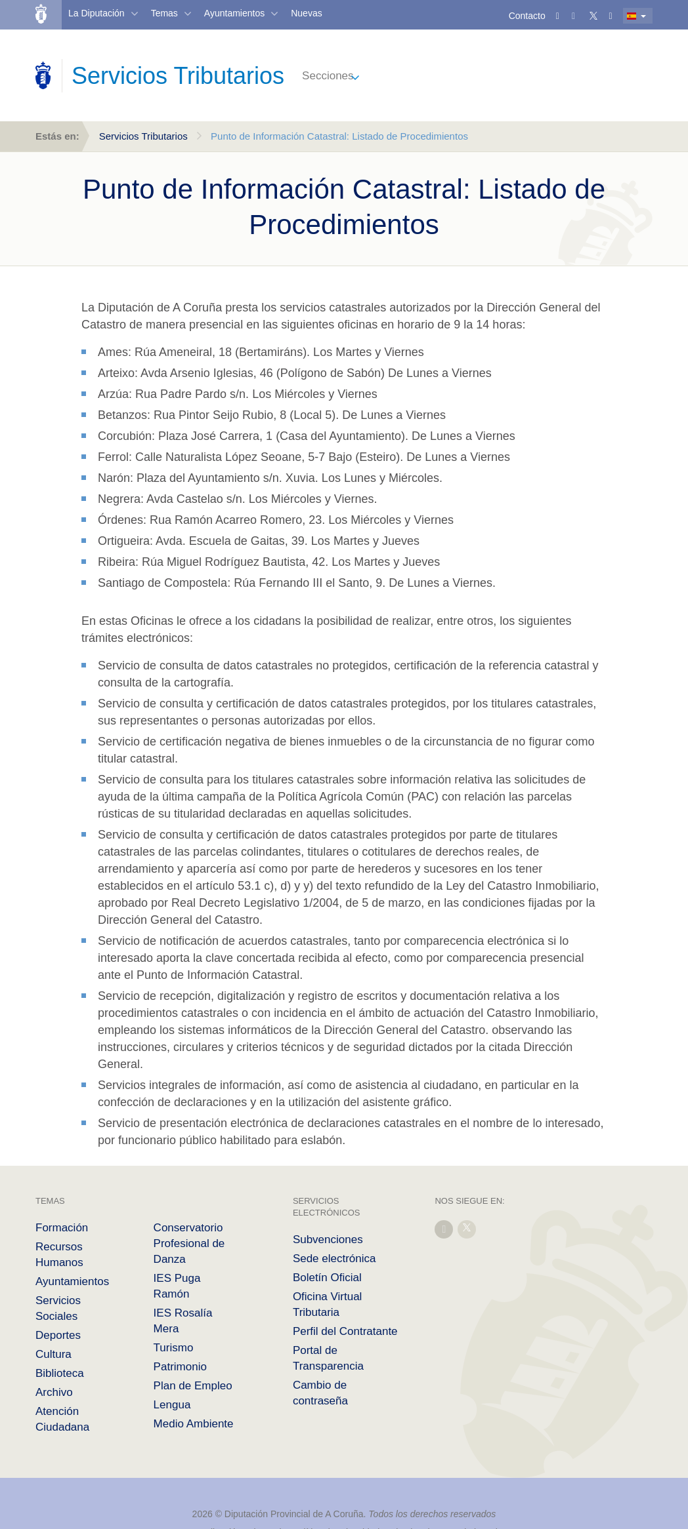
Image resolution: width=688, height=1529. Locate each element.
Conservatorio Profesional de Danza (189, 1243)
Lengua (172, 1405)
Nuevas (306, 13)
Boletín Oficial (327, 1277)
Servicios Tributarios (143, 136)
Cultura (53, 1354)
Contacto (527, 15)
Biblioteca (59, 1373)
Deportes (58, 1335)
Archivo (54, 1392)
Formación (61, 1227)
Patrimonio (180, 1366)
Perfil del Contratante (345, 1331)
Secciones (327, 76)
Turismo (174, 1347)
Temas (164, 13)
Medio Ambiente (194, 1424)
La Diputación (96, 13)
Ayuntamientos (234, 13)
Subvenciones (328, 1239)
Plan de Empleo (193, 1386)
